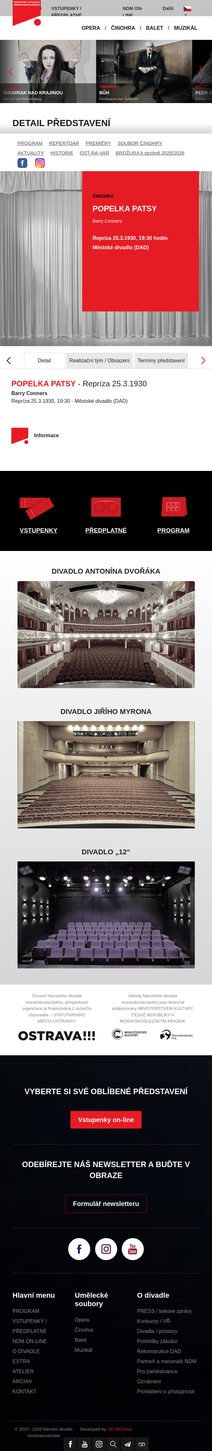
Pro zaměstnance (157, 1371)
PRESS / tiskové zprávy (164, 1311)
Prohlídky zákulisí (157, 1341)
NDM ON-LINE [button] (133, 12)
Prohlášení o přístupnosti (165, 1391)
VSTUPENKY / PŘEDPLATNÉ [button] (66, 12)
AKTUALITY (31, 153)
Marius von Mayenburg (22, 99)
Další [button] (168, 8)
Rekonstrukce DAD (159, 1351)
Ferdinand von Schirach (119, 99)
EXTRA (21, 1361)
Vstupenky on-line (106, 1119)
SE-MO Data (120, 1429)
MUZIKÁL (185, 28)
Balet (80, 1340)
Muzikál (83, 1350)
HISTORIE (61, 153)
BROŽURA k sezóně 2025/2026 (150, 153)
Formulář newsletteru (106, 1203)
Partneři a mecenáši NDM (166, 1361)
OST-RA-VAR (94, 153)
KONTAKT (25, 1391)
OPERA (91, 28)
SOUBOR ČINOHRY (140, 143)
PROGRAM (30, 143)
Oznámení (149, 1381)
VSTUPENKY (38, 530)
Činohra (84, 1330)
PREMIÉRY (98, 143)
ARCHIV (22, 1381)
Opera (82, 1320)
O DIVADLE (26, 1351)
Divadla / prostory (157, 1331)
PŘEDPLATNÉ (106, 530)
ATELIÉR (23, 1371)
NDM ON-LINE (30, 1341)
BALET (154, 28)
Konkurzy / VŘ (153, 1321)
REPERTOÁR (64, 143)
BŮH (104, 92)
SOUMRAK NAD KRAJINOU (33, 92)
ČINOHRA (123, 28)
